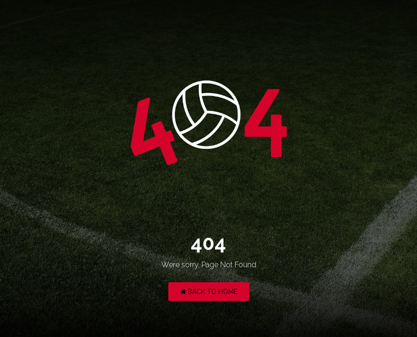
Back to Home (208, 291)
